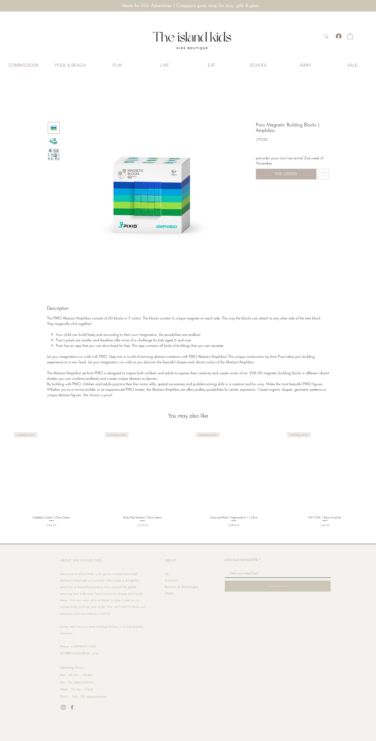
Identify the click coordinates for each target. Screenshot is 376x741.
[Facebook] (72, 707)
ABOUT (171, 560)
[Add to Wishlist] (324, 174)
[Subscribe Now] (278, 586)
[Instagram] (63, 707)
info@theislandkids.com (79, 653)
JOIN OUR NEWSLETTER (241, 560)
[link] (350, 36)
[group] (188, 478)
